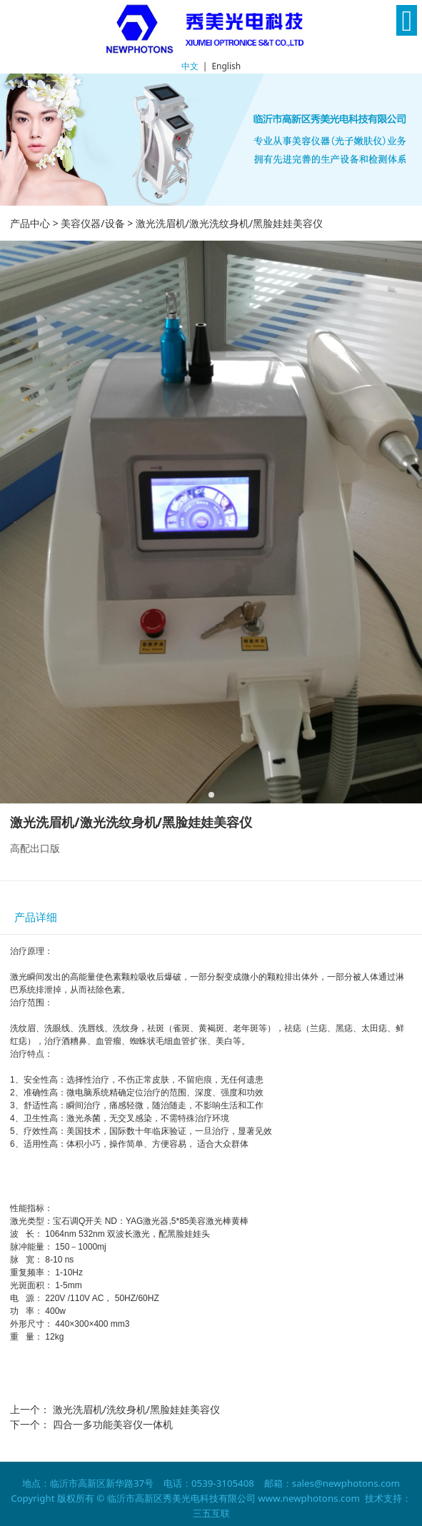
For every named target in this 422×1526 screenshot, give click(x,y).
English (226, 66)
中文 (190, 66)
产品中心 (30, 223)
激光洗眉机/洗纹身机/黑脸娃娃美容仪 (136, 1409)
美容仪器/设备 (92, 223)
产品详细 (35, 917)
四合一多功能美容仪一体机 (113, 1424)
